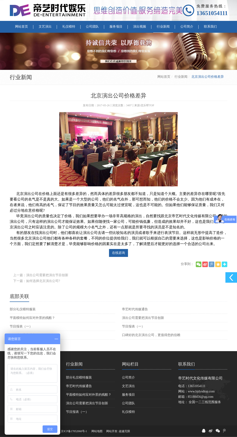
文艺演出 (128, 386)
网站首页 (163, 76)
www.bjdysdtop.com (201, 391)
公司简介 (128, 377)
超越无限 (124, 431)
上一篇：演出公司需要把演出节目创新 (40, 275)
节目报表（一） (21, 326)
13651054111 (212, 13)
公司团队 (128, 403)
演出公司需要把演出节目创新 (143, 318)
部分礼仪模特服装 (23, 309)
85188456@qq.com (201, 396)
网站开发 (111, 431)
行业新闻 (181, 76)
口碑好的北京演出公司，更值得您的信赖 (151, 335)
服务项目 (128, 394)
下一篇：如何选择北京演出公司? (36, 281)
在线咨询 (118, 253)
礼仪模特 (128, 412)
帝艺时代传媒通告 (135, 309)
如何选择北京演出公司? (27, 335)
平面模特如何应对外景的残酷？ (32, 318)
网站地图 (97, 431)
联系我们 (186, 364)
